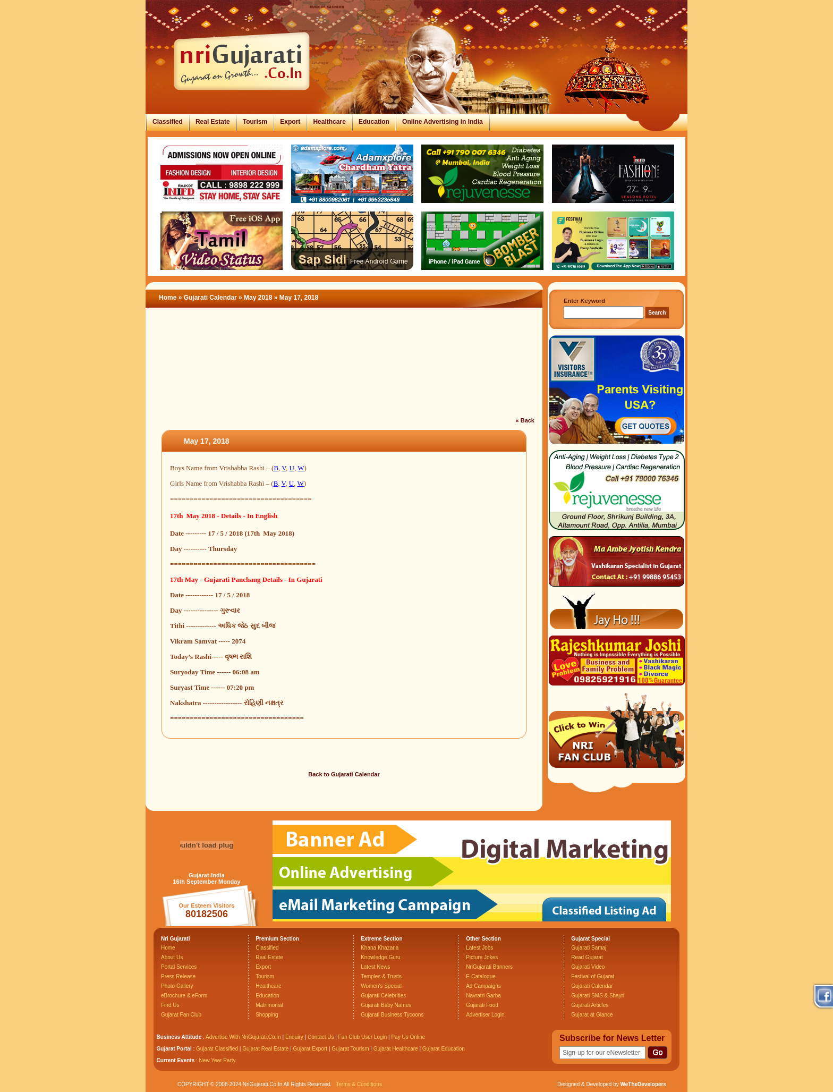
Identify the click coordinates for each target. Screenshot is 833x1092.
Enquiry (295, 1037)
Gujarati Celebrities (383, 995)
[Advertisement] (344, 369)
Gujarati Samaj (588, 948)
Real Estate (213, 121)
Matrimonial (269, 1005)
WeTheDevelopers (643, 1084)
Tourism (255, 121)
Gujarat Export (310, 1049)
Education (374, 121)
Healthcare (329, 121)
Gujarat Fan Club (181, 1015)
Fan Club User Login (362, 1037)
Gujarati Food (482, 1005)
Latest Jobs (479, 948)
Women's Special (381, 986)
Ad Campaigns (483, 986)
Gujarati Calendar (210, 297)
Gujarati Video (588, 967)
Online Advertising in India (442, 121)
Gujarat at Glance (592, 1015)
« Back (525, 420)
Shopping (267, 1015)
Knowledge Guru (381, 957)
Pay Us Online (408, 1037)
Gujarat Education (443, 1049)
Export (290, 121)
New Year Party (217, 1060)
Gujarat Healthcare (395, 1049)
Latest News (375, 967)
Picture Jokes (482, 957)
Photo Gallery (177, 986)
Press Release (178, 976)
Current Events (176, 1060)
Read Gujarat (586, 957)
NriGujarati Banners (489, 967)
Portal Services (179, 967)
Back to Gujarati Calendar (344, 774)
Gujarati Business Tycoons (392, 1015)
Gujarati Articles (589, 1005)
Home (167, 297)
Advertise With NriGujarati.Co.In (243, 1037)
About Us (172, 957)
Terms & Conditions (359, 1084)
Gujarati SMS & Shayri (597, 995)
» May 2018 (256, 297)
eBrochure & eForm (184, 995)
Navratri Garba (483, 995)
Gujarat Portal (174, 1049)
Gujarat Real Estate (265, 1049)
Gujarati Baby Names (386, 1005)
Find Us (170, 1005)
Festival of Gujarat (592, 976)
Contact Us (321, 1037)
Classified (167, 121)
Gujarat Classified (217, 1049)
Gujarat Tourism (350, 1049)
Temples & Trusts (381, 976)
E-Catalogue (481, 976)
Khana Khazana (379, 948)
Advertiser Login (485, 1015)
